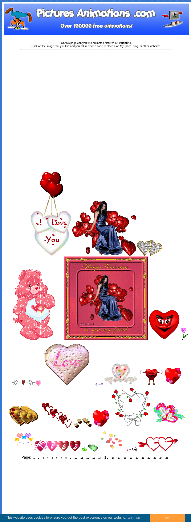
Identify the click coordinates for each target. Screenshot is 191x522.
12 (87, 457)
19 (131, 457)
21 (143, 457)
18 (125, 457)
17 (119, 457)
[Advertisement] (96, 83)
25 (166, 457)
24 (160, 457)
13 (93, 457)
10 (75, 457)
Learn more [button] (134, 517)
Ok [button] (167, 517)
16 (113, 457)
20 (136, 457)
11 (81, 457)
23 (154, 457)
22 (148, 457)
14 (99, 457)
